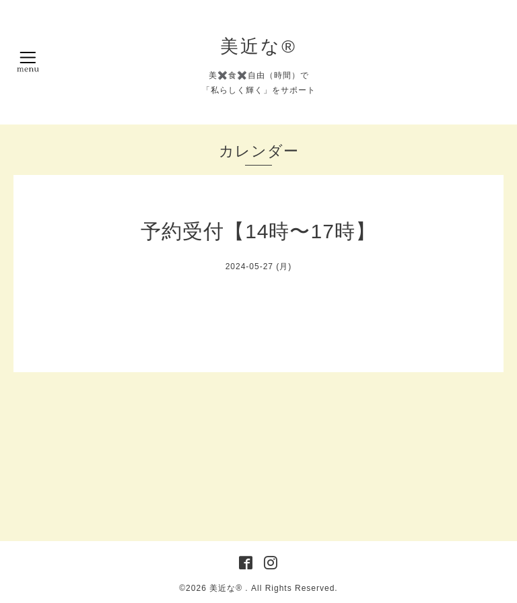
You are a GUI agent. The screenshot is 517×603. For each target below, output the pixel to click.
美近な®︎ (258, 46)
